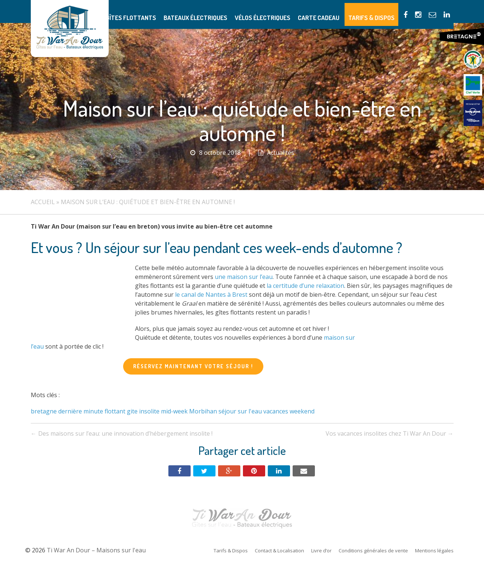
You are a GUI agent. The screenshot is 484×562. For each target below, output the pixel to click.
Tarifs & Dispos (375, 11)
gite (132, 411)
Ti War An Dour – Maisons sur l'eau (69, 28)
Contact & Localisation (279, 550)
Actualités (280, 153)
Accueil (43, 202)
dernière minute (80, 411)
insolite (149, 411)
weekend (302, 411)
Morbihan (203, 411)
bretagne (44, 411)
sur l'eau (250, 411)
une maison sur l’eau (244, 277)
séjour (227, 411)
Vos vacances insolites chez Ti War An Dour (390, 433)
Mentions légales (434, 550)
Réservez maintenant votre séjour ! (193, 366)
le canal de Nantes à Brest (211, 294)
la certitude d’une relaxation (305, 286)
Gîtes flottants (166, 11)
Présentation (120, 11)
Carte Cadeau (329, 11)
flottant (115, 411)
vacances (275, 411)
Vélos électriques (280, 11)
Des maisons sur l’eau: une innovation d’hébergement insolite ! (122, 433)
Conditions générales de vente (373, 550)
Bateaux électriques (222, 11)
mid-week (174, 411)
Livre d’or (321, 550)
